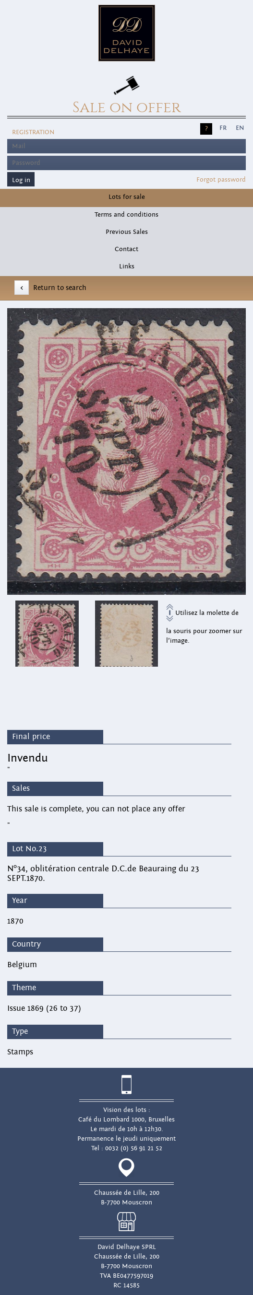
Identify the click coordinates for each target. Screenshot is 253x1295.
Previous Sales (127, 232)
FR (223, 128)
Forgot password (221, 180)
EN (240, 128)
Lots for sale (126, 197)
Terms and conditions (126, 215)
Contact (126, 249)
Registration (33, 132)
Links (126, 266)
